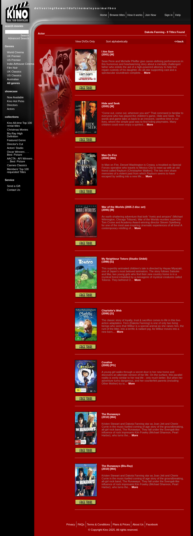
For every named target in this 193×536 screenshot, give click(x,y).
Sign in (169, 14)
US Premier (14, 60)
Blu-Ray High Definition (15, 135)
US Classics (14, 75)
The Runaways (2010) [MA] (111, 415)
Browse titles (117, 14)
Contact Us (13, 189)
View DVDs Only (85, 41)
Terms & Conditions (98, 524)
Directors (12, 105)
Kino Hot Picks (15, 101)
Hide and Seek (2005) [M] (111, 105)
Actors (10, 108)
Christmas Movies (17, 129)
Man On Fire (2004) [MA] (109, 156)
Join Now (150, 14)
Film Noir (12, 67)
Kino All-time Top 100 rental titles (19, 124)
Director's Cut (15, 144)
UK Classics (14, 71)
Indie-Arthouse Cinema (20, 63)
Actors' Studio (15, 147)
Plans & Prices (121, 524)
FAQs (81, 524)
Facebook (152, 524)
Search (25, 35)
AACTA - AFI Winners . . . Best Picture (20, 160)
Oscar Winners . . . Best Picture (18, 153)
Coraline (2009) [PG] (109, 364)
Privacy (70, 524)
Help (178, 14)
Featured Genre (16, 140)
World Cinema (15, 52)
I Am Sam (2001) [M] (108, 53)
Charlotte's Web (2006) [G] (112, 312)
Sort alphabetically (117, 41)
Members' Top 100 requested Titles (18, 170)
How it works (134, 14)
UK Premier (14, 56)
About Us (137, 524)
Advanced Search (18, 38)
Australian (13, 79)
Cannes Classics (17, 165)
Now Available (15, 97)
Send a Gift (13, 186)
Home (103, 14)
